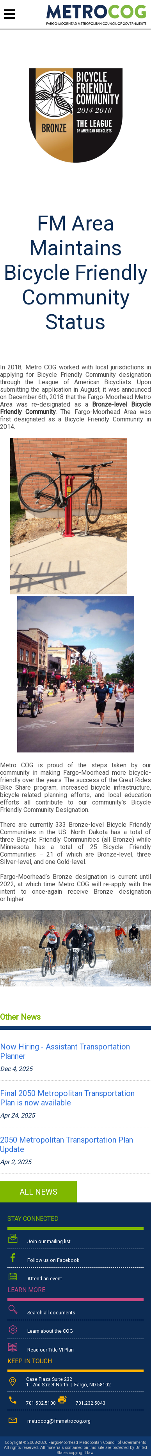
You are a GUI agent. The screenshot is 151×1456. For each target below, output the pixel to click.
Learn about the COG (40, 1330)
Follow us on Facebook (43, 1258)
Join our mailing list (39, 1239)
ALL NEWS (38, 1192)
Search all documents (41, 1310)
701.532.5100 (32, 1403)
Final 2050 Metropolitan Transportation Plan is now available (67, 1098)
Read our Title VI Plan (40, 1348)
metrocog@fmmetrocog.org (49, 1420)
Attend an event (34, 1277)
